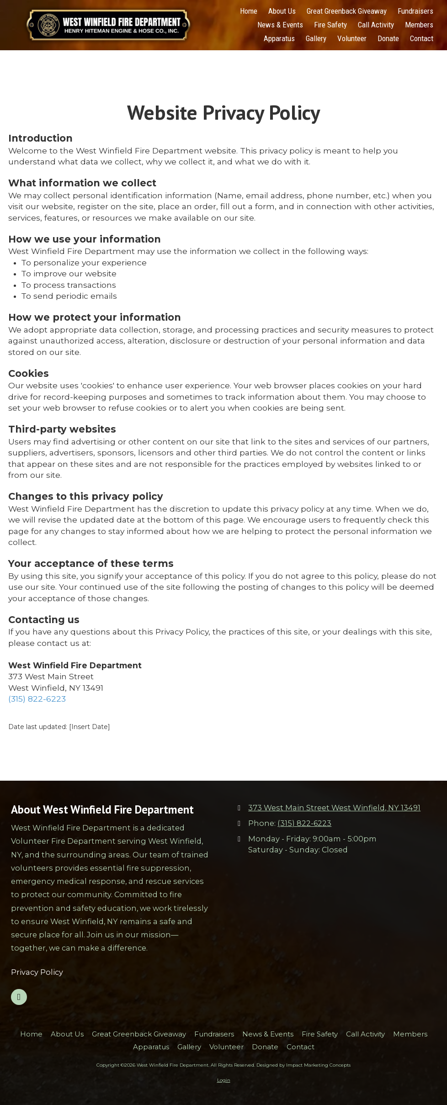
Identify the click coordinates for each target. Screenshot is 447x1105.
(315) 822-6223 (37, 698)
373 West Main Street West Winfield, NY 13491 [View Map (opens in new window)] (334, 807)
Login (223, 1080)
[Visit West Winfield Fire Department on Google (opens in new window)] (19, 997)
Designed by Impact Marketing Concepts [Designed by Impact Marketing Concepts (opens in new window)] (303, 1065)
